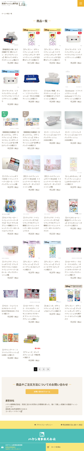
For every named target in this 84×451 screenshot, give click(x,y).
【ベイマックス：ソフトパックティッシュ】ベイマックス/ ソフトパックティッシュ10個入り (10, 95)
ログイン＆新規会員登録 (25, 447)
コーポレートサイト (13, 411)
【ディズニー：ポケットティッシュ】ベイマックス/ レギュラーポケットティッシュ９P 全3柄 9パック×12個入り (52, 54)
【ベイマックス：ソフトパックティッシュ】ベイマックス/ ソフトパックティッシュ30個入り (73, 54)
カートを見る (55, 447)
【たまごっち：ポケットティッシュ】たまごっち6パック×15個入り (52, 308)
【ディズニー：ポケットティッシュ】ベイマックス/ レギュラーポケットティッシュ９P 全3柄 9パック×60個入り (31, 54)
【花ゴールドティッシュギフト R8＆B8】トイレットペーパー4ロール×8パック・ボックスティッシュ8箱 (31, 181)
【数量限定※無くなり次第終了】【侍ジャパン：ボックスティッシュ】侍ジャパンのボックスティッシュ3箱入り (10, 54)
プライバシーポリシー (44, 425)
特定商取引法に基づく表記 (72, 425)
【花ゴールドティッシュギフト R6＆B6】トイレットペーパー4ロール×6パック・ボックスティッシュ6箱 (52, 181)
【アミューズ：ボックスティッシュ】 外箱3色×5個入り (31, 355)
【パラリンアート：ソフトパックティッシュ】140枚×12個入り (10, 352)
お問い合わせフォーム (42, 391)
